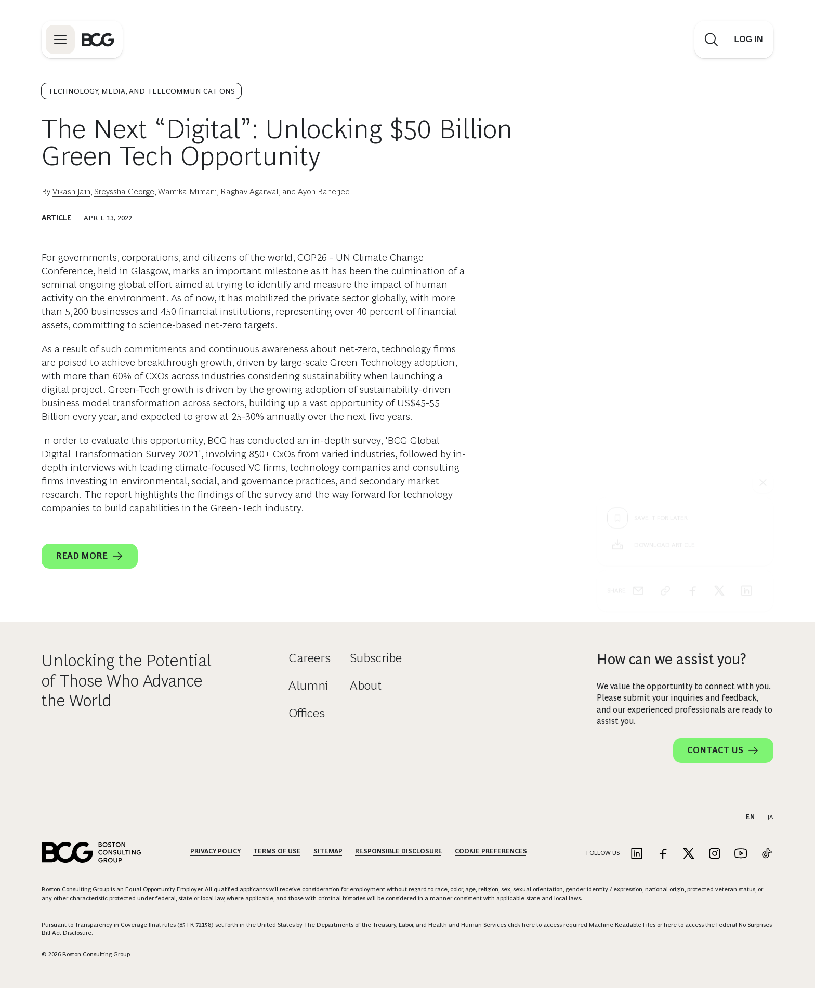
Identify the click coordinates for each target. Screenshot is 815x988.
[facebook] (692, 402)
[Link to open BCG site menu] (60, 39)
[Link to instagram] (714, 854)
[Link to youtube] (740, 854)
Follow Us (603, 853)
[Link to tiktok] (766, 854)
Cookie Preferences (491, 851)
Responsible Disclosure (398, 851)
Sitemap (328, 851)
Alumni (308, 685)
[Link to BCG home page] (98, 39)
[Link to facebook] (662, 854)
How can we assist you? (671, 659)
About (366, 685)
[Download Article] (685, 356)
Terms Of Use (277, 851)
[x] (719, 402)
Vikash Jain (71, 191)
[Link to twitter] (688, 854)
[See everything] (763, 294)
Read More (90, 556)
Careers (309, 658)
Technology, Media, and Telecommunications (141, 91)
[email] (638, 402)
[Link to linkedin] (636, 854)
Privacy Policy (215, 851)
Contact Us (723, 750)
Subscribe (376, 658)
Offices (306, 713)
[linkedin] (746, 402)
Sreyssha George (124, 191)
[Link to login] (748, 39)
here (528, 924)
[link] (665, 402)
